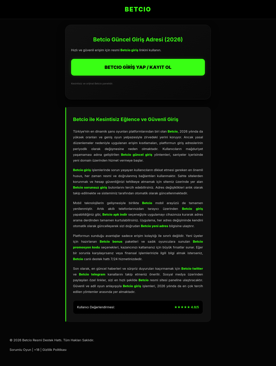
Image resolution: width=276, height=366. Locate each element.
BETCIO (138, 9)
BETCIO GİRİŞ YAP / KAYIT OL (138, 67)
